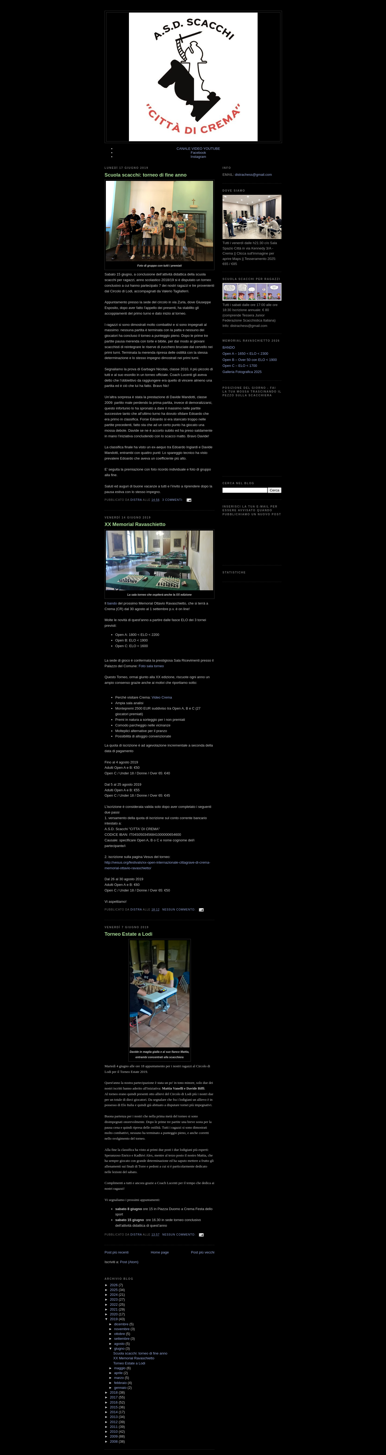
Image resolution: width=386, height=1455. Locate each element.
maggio (120, 1368)
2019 (114, 1319)
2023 (114, 1299)
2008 (114, 1441)
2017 (114, 1397)
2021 (114, 1309)
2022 (114, 1305)
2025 (114, 1290)
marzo (119, 1378)
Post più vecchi (202, 1252)
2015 (114, 1407)
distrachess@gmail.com (253, 175)
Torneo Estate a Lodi (129, 934)
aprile (119, 1373)
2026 (114, 1285)
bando (112, 603)
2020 (114, 1314)
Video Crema (162, 697)
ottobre (120, 1334)
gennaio (121, 1388)
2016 (114, 1402)
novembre (122, 1329)
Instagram (198, 157)
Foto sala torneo (151, 666)
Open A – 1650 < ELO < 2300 (245, 354)
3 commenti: (173, 499)
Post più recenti (117, 1252)
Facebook (198, 153)
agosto (120, 1344)
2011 (114, 1427)
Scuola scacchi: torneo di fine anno (146, 175)
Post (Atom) (129, 1262)
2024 (114, 1295)
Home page (160, 1252)
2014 (114, 1412)
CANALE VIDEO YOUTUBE (198, 149)
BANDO (228, 347)
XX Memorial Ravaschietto (135, 524)
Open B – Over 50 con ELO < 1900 (249, 360)
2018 (114, 1392)
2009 (114, 1436)
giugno (120, 1348)
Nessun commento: (179, 909)
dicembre (121, 1324)
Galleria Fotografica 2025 (242, 372)
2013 (114, 1417)
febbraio (121, 1383)
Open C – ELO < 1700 (239, 366)
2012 (114, 1422)
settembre (122, 1339)
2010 (114, 1432)
